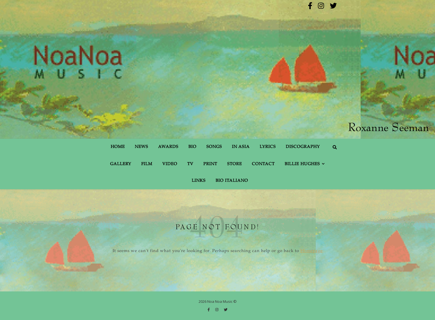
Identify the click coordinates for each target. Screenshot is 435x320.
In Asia (241, 147)
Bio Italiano (232, 181)
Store (234, 164)
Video (169, 164)
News (141, 147)
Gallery (120, 164)
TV (190, 164)
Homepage (311, 251)
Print (210, 164)
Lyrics (268, 147)
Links (199, 181)
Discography (303, 147)
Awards (168, 147)
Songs (214, 147)
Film (146, 164)
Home (118, 147)
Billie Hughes (302, 164)
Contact (263, 164)
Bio (192, 147)
